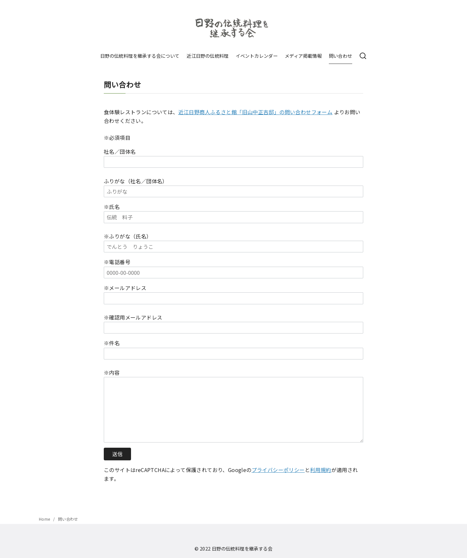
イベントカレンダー (257, 55)
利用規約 (320, 470)
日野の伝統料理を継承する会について (140, 55)
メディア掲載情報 (303, 55)
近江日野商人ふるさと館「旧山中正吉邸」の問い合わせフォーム (255, 112)
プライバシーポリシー (278, 470)
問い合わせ (340, 55)
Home (45, 519)
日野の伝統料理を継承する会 (242, 548)
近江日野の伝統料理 (207, 55)
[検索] (363, 56)
